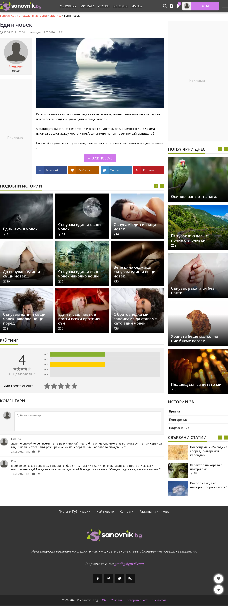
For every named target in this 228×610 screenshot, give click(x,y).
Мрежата (87, 6)
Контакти (126, 511)
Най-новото (105, 511)
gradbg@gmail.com (129, 564)
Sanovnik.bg (8, 15)
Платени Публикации (74, 511)
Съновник (68, 6)
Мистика (55, 15)
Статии (103, 6)
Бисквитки (159, 600)
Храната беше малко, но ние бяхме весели (194, 338)
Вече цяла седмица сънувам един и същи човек (135, 272)
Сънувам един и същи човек (79, 227)
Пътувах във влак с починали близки (189, 238)
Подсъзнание (179, 428)
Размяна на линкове (154, 511)
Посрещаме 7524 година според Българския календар (208, 451)
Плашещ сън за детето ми (196, 384)
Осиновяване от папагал (195, 196)
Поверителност (137, 600)
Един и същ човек (20, 229)
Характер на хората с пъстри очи (206, 467)
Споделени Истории (33, 15)
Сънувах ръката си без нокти (192, 290)
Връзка (174, 411)
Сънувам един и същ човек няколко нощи (78, 274)
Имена (137, 6)
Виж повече (102, 158)
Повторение (178, 419)
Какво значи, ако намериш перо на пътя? (208, 485)
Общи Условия (112, 600)
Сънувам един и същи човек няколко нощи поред (24, 319)
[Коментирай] (87, 421)
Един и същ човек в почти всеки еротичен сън (80, 319)
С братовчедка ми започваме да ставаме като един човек (135, 319)
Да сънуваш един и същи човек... (21, 274)
